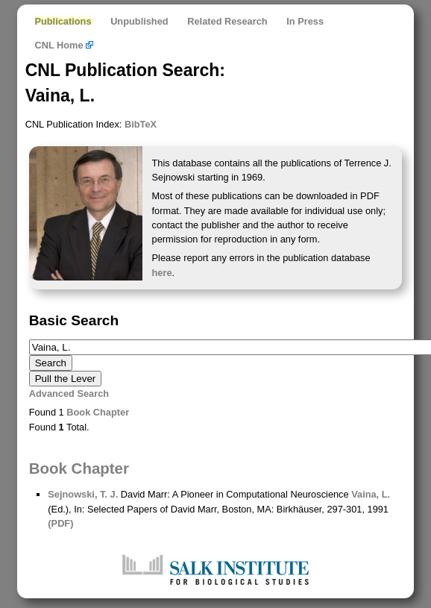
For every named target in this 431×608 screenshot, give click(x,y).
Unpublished (139, 21)
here (162, 272)
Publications (62, 21)
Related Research (227, 21)
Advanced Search (69, 393)
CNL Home (63, 45)
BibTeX (141, 124)
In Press (305, 21)
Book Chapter (97, 412)
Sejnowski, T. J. (83, 494)
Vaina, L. (370, 494)
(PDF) (60, 523)
